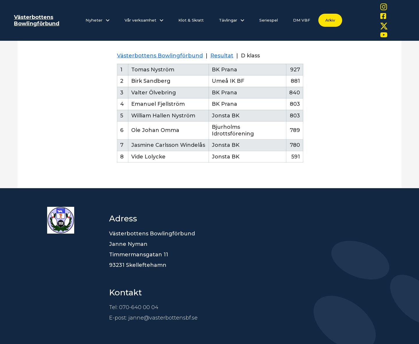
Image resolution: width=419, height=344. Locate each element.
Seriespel (268, 20)
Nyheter (97, 20)
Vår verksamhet (144, 20)
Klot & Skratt (191, 20)
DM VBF (301, 20)
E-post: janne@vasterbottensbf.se (153, 318)
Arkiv (330, 20)
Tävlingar (231, 20)
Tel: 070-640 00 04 (133, 307)
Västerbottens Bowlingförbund (160, 55)
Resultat (221, 55)
